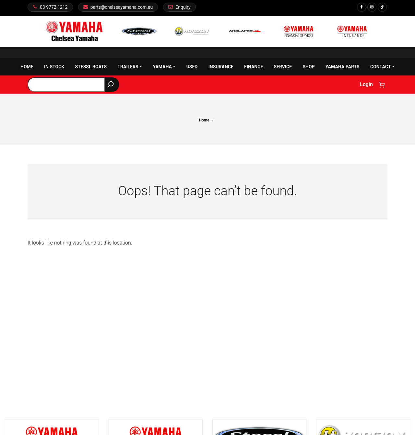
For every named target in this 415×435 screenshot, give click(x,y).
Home (26, 66)
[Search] (112, 84)
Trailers (129, 66)
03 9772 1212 (54, 7)
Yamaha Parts (343, 66)
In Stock (54, 66)
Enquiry (182, 7)
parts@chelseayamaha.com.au (121, 7)
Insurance (220, 66)
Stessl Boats (91, 66)
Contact (382, 66)
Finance (253, 66)
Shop (308, 66)
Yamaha (164, 66)
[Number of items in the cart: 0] (381, 84)
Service (283, 66)
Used (192, 66)
